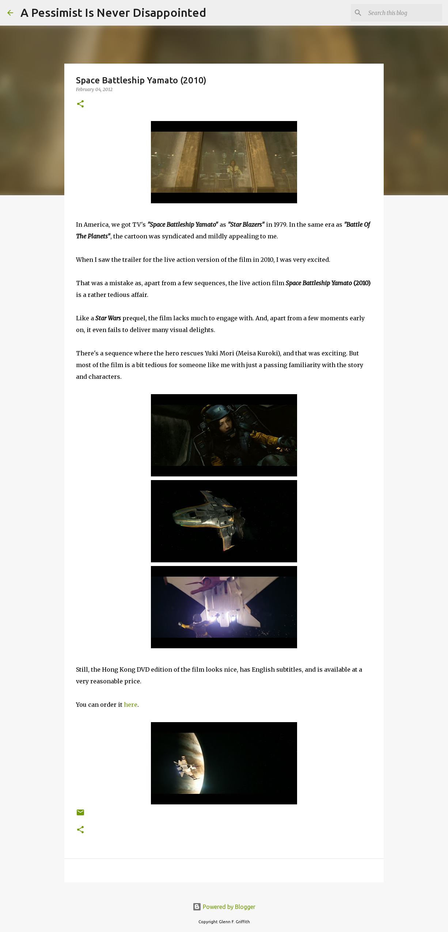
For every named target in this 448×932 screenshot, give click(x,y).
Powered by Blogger (224, 906)
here (130, 704)
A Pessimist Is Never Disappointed (113, 12)
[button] (80, 104)
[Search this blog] (403, 13)
